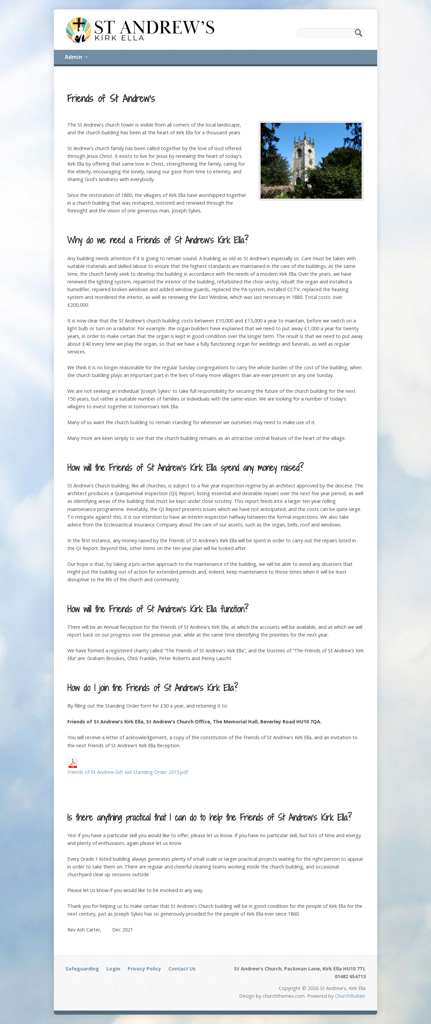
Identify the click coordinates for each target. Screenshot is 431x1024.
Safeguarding (82, 968)
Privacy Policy (144, 968)
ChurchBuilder (350, 996)
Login (113, 968)
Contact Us (182, 968)
